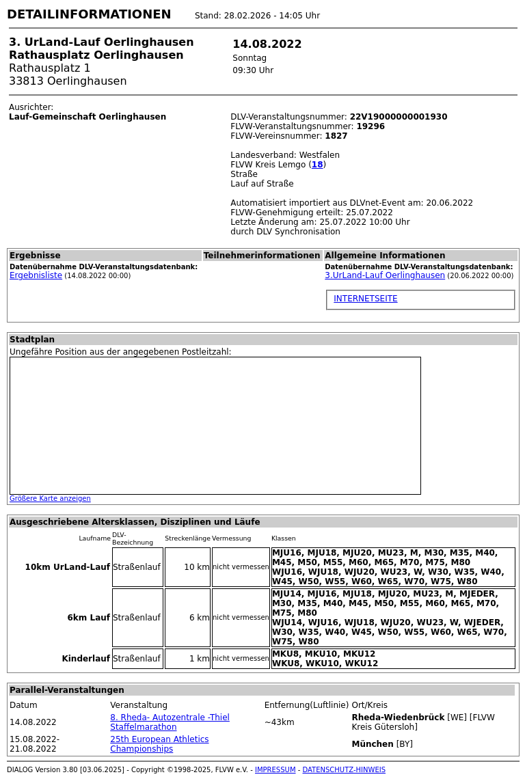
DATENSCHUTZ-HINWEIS (344, 770)
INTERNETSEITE (365, 298)
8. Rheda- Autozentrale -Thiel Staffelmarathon (170, 722)
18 (317, 164)
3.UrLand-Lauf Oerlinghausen (385, 275)
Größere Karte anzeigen (50, 498)
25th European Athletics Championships (159, 744)
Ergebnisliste (36, 275)
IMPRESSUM (275, 770)
